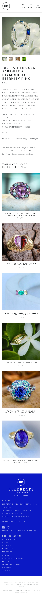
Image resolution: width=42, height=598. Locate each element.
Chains (5, 555)
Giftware (6, 568)
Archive (6, 571)
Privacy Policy (33, 590)
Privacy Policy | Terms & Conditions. (17, 584)
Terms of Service (19, 592)
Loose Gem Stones (11, 564)
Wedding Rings (9, 539)
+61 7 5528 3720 (17, 522)
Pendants (7, 552)
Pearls (5, 561)
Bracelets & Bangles (12, 558)
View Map (6, 507)
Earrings (6, 546)
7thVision (21, 586)
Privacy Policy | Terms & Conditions (19, 530)
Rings (5, 542)
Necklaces (7, 549)
